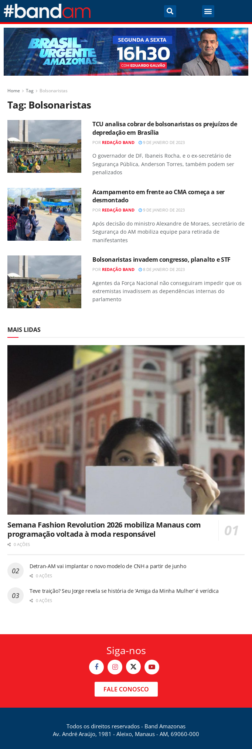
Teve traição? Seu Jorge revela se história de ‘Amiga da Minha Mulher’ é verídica (124, 590)
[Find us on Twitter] (133, 666)
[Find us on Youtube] (151, 667)
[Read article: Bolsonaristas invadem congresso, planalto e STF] (44, 281)
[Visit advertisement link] (126, 52)
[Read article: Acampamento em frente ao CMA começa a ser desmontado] (44, 214)
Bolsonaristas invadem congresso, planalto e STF (161, 259)
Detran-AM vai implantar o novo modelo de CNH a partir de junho (108, 566)
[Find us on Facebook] (96, 667)
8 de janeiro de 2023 (162, 269)
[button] (170, 11)
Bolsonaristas (54, 90)
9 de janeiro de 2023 (162, 142)
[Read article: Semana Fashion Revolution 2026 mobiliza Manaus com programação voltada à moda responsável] (126, 430)
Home (13, 90)
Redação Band (118, 142)
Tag (30, 90)
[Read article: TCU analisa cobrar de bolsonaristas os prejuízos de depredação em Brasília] (44, 146)
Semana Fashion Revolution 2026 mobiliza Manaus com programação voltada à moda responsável (104, 529)
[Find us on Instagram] (115, 667)
